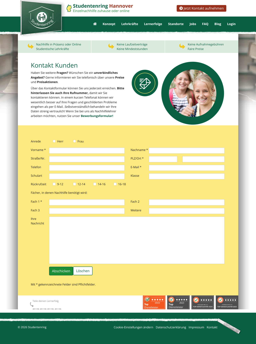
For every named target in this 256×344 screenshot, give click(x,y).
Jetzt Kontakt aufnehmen (201, 8)
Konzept (109, 24)
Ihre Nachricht (37, 221)
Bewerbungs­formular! (55, 117)
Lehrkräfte (129, 24)
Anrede (36, 142)
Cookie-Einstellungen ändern (133, 328)
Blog (217, 24)
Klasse (135, 176)
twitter (49, 308)
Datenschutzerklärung (171, 328)
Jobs (193, 24)
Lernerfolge (153, 24)
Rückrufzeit (38, 185)
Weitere (136, 211)
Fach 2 (135, 202)
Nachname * (139, 150)
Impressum (196, 328)
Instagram (43, 308)
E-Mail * (136, 168)
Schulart (36, 176)
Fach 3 (35, 211)
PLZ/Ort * (137, 159)
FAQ (205, 24)
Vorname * (38, 150)
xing (56, 308)
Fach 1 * (36, 202)
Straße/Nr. (38, 159)
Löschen (82, 271)
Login (231, 24)
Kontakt (212, 328)
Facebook (35, 308)
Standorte (176, 24)
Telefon (36, 168)
